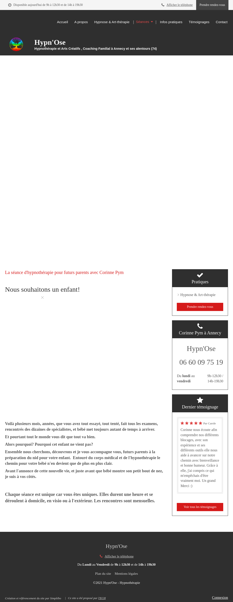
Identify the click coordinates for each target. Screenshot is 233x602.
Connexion (220, 598)
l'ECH (102, 598)
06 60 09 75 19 (201, 362)
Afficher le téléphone (180, 5)
